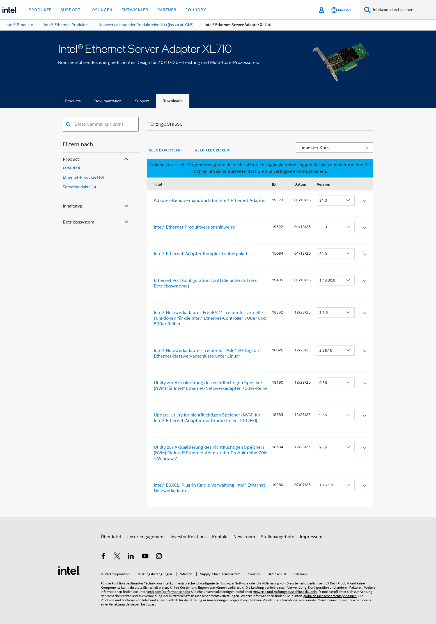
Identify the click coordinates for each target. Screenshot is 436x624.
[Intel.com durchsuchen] (403, 10)
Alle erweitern (165, 150)
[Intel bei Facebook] (103, 557)
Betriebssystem (96, 222)
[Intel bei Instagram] (159, 557)
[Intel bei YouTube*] (145, 557)
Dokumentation (107, 100)
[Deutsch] (341, 10)
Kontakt (220, 537)
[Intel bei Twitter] (117, 557)
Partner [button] (166, 9)
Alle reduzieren (212, 150)
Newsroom (244, 537)
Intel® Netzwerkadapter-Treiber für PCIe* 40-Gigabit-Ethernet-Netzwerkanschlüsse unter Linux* (207, 353)
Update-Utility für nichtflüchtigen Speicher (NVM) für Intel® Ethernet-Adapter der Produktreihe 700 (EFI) (207, 417)
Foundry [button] (195, 9)
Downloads (172, 100)
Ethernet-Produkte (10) (83, 177)
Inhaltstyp (96, 206)
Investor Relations (188, 537)
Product (96, 159)
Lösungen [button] (101, 9)
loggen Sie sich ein (317, 165)
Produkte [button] (40, 9)
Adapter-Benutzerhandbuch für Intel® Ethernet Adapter (210, 200)
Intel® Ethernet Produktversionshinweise (194, 227)
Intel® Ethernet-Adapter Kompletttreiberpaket (200, 254)
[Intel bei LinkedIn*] (131, 557)
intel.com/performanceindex (168, 592)
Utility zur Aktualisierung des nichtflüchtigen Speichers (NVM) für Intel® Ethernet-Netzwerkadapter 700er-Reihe (211, 385)
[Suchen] (367, 9)
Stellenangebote (277, 537)
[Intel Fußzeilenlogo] (69, 570)
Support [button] (71, 9)
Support (142, 100)
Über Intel (111, 537)
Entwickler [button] (134, 9)
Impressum (311, 537)
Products (73, 100)
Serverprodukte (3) (79, 186)
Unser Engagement (146, 537)
